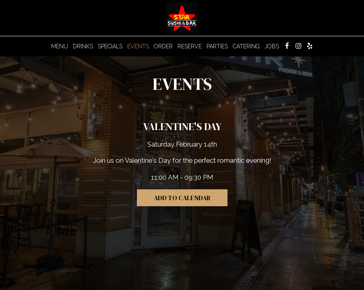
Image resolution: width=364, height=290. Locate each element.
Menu (59, 46)
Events (138, 46)
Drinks (83, 46)
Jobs (272, 46)
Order (163, 46)
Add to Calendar (182, 197)
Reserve (190, 46)
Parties (217, 46)
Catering (246, 46)
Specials (110, 46)
